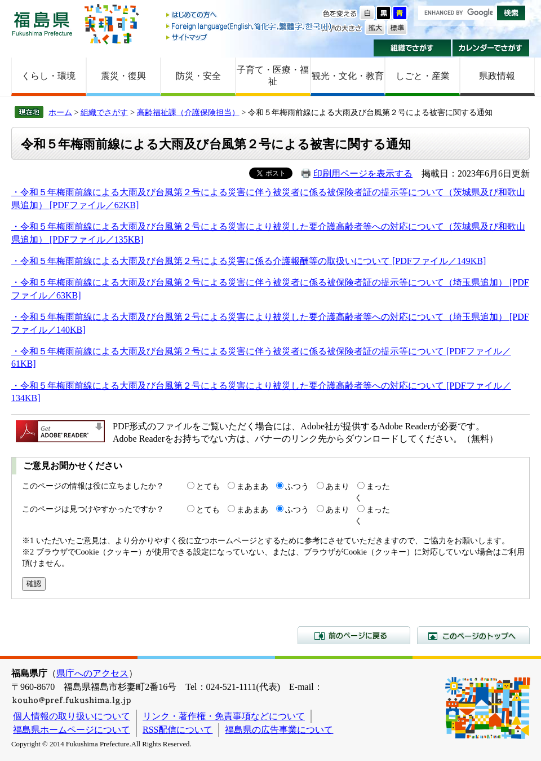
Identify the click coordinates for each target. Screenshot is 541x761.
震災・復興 (123, 76)
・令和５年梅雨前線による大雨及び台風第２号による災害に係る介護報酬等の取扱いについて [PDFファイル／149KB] (248, 261)
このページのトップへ (473, 635)
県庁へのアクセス (92, 673)
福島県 (42, 23)
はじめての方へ (249, 15)
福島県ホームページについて (71, 729)
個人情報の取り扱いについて (71, 716)
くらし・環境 (48, 76)
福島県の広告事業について (279, 729)
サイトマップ (249, 37)
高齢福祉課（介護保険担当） (188, 112)
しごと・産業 (423, 76)
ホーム (60, 112)
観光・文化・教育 (348, 76)
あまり (337, 486)
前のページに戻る (354, 635)
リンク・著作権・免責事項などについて (224, 716)
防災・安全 (198, 76)
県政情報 (497, 76)
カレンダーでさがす (491, 47)
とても (208, 486)
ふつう (297, 486)
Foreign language (249, 26)
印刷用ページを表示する (363, 173)
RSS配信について (177, 729)
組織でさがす (412, 47)
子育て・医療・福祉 (273, 75)
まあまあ (252, 486)
